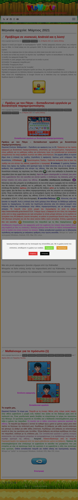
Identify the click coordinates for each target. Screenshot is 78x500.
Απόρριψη (44, 253)
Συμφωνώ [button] (49, 248)
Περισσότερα (62, 248)
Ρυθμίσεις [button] (33, 253)
